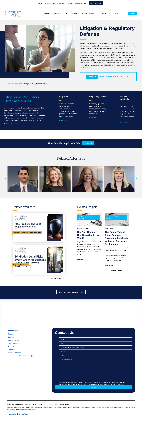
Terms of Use (23, 414)
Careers (11, 334)
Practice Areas (60, 13)
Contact (11, 350)
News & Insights (90, 13)
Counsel (75, 13)
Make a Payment (14, 353)
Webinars (106, 13)
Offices (116, 13)
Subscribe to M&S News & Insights (21, 356)
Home (7, 84)
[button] (5, 178)
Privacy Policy (11, 414)
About (46, 13)
